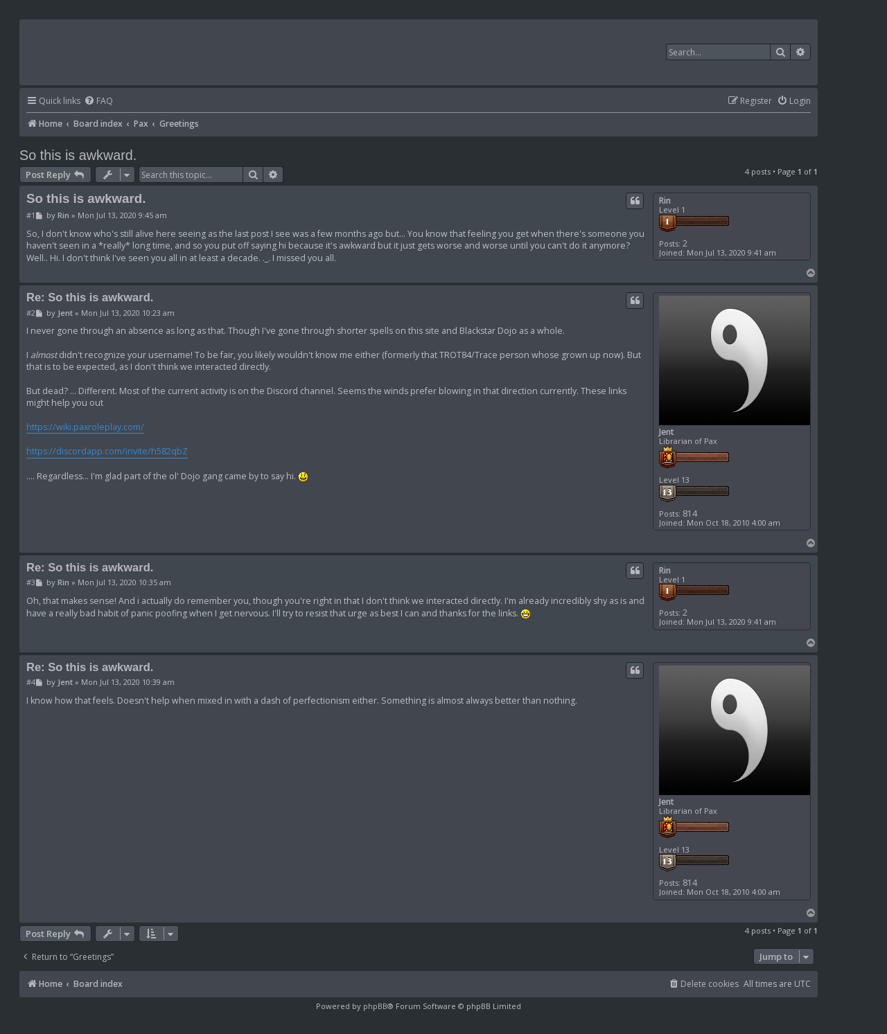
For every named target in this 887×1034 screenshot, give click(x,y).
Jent (666, 431)
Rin (665, 200)
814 (690, 513)
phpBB (375, 1006)
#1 (30, 215)
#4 (30, 681)
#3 (30, 582)
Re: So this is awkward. (89, 297)
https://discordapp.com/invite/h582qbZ (107, 451)
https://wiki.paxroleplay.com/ (85, 427)
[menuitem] (98, 101)
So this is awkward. (78, 155)
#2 (30, 312)
